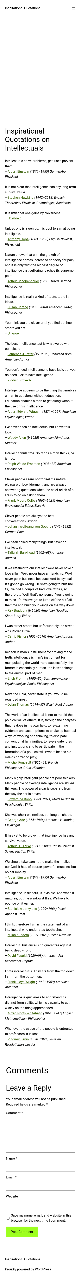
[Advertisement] (40, 71)
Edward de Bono (20, 799)
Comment (14, 1113)
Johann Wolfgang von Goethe (29, 526)
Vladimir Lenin (18, 1039)
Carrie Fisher (17, 636)
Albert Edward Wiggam (25, 412)
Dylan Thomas (18, 704)
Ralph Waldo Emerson (24, 464)
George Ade (16, 820)
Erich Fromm (17, 678)
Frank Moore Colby (22, 500)
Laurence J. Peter (20, 354)
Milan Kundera (18, 935)
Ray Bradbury (17, 610)
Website (12, 1196)
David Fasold (17, 956)
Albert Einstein (18, 171)
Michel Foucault (19, 762)
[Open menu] (73, 8)
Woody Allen (17, 438)
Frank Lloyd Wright (21, 982)
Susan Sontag (18, 307)
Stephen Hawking (20, 198)
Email (11, 1177)
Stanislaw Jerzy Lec (22, 909)
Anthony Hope (18, 239)
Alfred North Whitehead (25, 1013)
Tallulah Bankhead (21, 553)
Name (11, 1158)
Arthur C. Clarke (19, 846)
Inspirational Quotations (22, 8)
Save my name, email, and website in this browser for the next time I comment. (41, 1218)
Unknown (14, 218)
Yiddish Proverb (19, 380)
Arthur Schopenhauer (23, 281)
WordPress (43, 1269)
